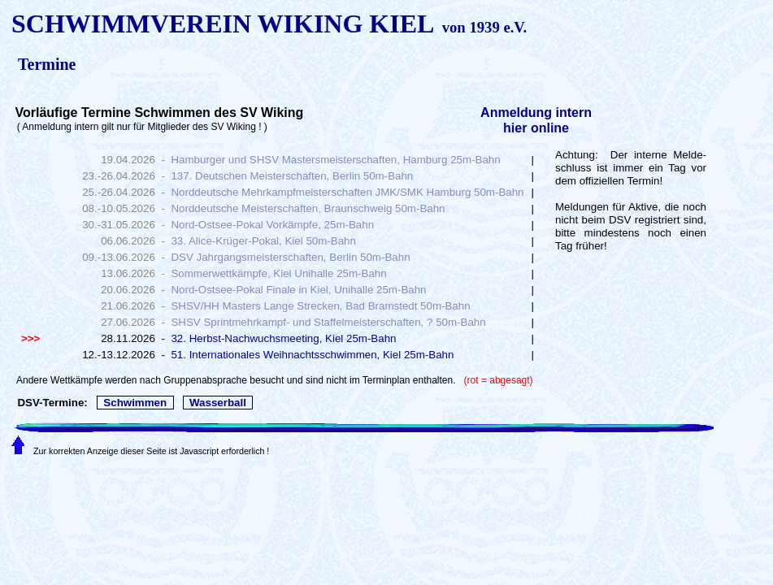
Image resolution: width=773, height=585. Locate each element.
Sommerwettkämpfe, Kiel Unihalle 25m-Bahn (278, 273)
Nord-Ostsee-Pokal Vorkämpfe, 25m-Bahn (272, 225)
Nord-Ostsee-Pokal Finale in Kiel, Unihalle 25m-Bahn (298, 290)
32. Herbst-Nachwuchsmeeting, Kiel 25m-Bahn (283, 338)
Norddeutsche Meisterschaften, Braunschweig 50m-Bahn (308, 208)
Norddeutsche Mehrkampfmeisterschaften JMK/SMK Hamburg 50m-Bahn (347, 192)
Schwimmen (135, 402)
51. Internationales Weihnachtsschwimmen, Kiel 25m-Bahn (312, 355)
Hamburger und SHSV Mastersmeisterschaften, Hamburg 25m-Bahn (335, 160)
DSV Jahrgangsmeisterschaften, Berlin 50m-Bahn (290, 257)
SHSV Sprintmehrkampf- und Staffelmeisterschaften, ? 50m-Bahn (328, 322)
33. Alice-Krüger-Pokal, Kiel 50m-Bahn (263, 241)
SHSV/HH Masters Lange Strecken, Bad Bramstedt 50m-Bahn (320, 306)
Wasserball (218, 402)
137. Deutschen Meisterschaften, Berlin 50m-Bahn (292, 176)
